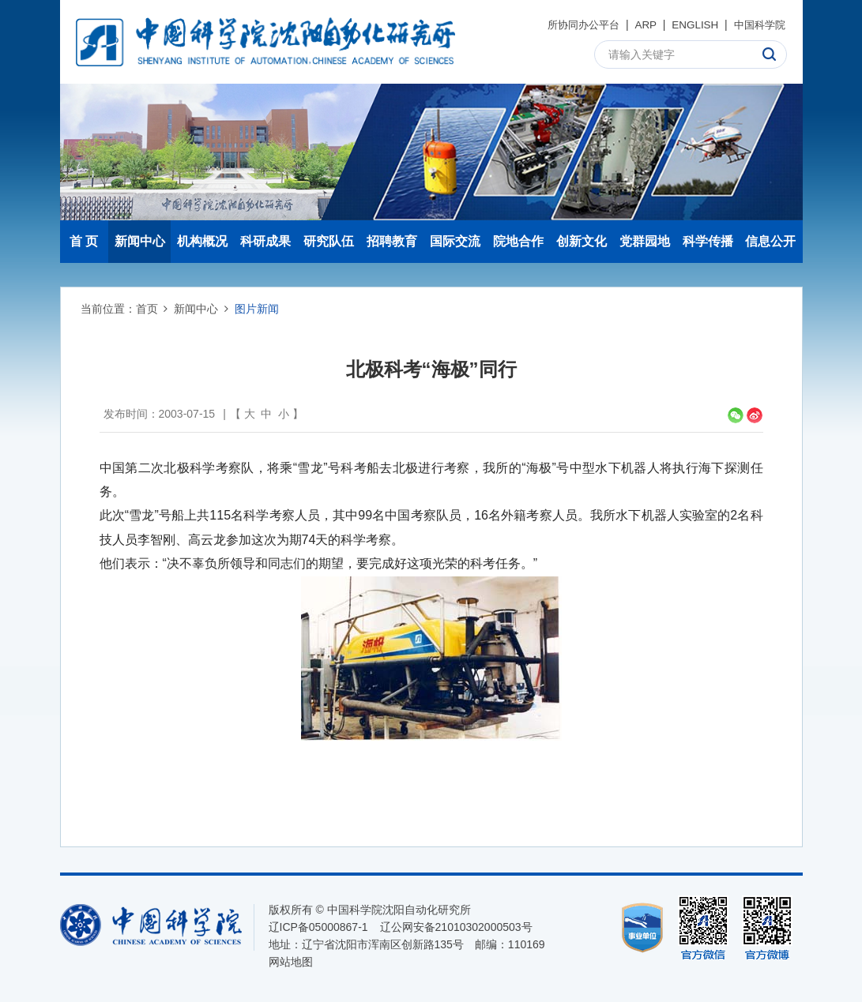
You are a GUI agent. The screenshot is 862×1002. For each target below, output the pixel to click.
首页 (147, 308)
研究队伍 (328, 241)
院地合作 (518, 241)
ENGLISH (690, 24)
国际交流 (455, 241)
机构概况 (202, 241)
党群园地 (644, 241)
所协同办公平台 (574, 24)
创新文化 (581, 241)
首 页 (84, 241)
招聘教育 (392, 241)
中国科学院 (757, 24)
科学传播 (708, 241)
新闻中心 (140, 241)
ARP (639, 24)
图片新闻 (257, 308)
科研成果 (265, 241)
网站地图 (291, 961)
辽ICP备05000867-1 (318, 927)
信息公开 (770, 241)
